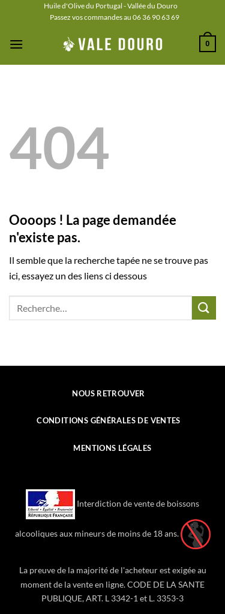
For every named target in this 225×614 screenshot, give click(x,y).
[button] (16, 44)
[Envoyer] (204, 308)
